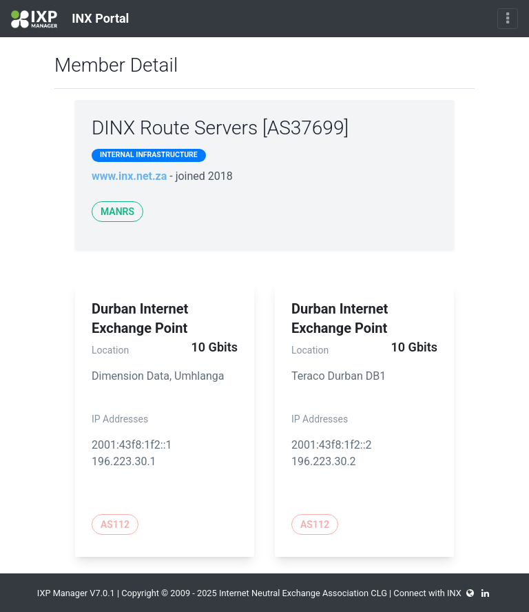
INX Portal (70, 19)
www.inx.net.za (129, 176)
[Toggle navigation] (507, 18)
